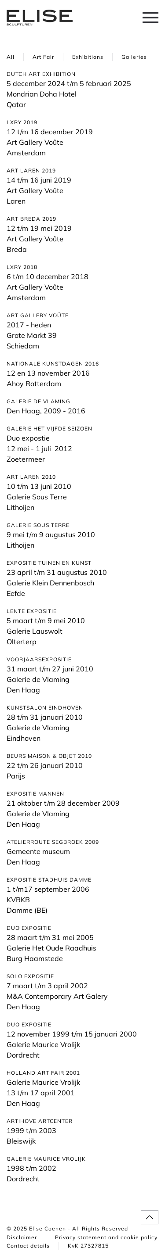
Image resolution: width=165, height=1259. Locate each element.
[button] (150, 17)
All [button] (11, 57)
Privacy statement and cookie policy (106, 1237)
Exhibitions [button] (87, 57)
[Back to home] (40, 17)
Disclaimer (22, 1237)
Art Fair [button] (43, 57)
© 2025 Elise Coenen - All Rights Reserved (67, 1228)
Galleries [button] (134, 57)
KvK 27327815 (88, 1245)
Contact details (28, 1245)
